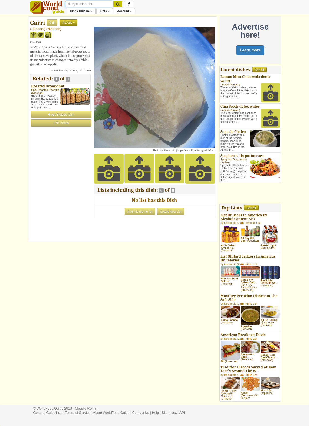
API (182, 413)
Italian (225, 162)
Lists (104, 11)
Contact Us (140, 413)
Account (124, 11)
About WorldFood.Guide (111, 413)
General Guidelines (47, 413)
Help (155, 413)
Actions (68, 22)
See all (259, 69)
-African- (37, 29)
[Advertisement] (60, 191)
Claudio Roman (86, 408)
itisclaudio (85, 70)
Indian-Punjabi (230, 84)
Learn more (250, 50)
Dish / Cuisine (81, 11)
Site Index (169, 413)
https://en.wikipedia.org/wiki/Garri (196, 150)
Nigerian (53, 29)
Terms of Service (77, 413)
